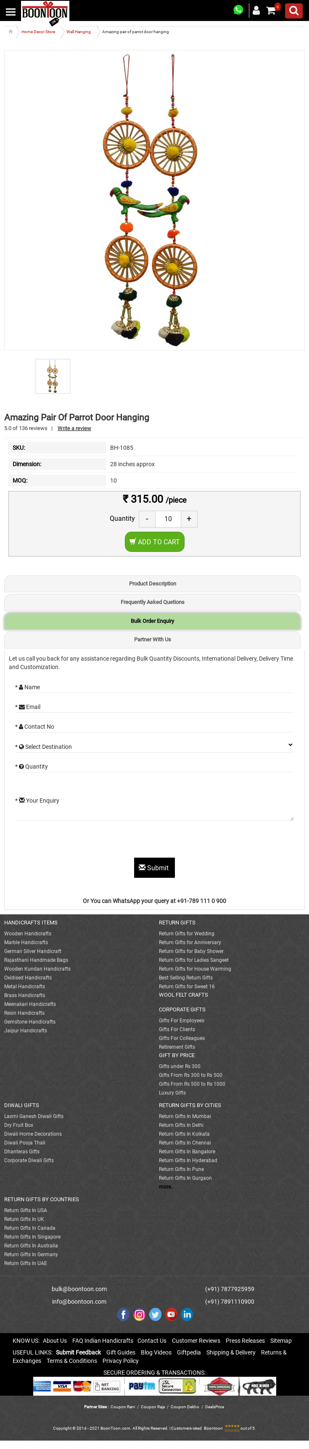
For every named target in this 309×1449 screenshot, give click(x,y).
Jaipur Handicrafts (25, 1031)
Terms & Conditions (72, 1360)
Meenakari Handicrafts (30, 1004)
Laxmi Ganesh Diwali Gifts (33, 1116)
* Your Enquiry (37, 800)
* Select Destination (43, 746)
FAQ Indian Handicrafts (102, 1340)
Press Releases (245, 1340)
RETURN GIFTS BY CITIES (190, 1105)
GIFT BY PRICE (177, 1055)
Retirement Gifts (177, 1047)
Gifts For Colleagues (182, 1038)
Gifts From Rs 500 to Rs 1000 (192, 1084)
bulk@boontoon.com (79, 1289)
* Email (27, 707)
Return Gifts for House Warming (195, 969)
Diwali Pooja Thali (24, 1143)
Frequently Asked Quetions (153, 602)
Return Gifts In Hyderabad (188, 1160)
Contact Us (151, 1340)
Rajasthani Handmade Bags (36, 960)
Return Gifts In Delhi (181, 1125)
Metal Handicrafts (24, 987)
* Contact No (34, 726)
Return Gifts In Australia (31, 1246)
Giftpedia (189, 1352)
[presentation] (79, 841)
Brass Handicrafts (24, 995)
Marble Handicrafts (26, 942)
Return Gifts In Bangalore (187, 1152)
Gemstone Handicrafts (29, 1022)
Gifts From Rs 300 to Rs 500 (190, 1075)
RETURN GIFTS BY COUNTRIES (41, 1199)
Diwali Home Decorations (33, 1134)
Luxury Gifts (172, 1093)
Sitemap (281, 1340)
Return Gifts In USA (25, 1210)
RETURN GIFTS (177, 922)
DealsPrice (214, 1406)
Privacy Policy (121, 1360)
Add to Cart (154, 542)
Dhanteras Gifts (22, 1152)
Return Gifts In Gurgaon (185, 1178)
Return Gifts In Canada (29, 1228)
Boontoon (213, 1428)
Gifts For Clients (177, 1029)
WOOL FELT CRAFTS (183, 995)
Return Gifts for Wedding (186, 934)
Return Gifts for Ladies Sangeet (194, 960)
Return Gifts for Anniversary (190, 942)
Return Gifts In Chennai (185, 1143)
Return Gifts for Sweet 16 (187, 987)
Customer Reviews (196, 1340)
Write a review (74, 428)
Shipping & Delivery (231, 1352)
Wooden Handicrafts (27, 934)
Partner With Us (152, 639)
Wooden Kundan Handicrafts (37, 969)
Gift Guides (120, 1352)
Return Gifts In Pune (181, 1169)
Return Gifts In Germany (31, 1254)
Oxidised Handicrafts (28, 978)
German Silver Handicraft (32, 951)
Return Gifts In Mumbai (185, 1116)
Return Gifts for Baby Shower (191, 951)
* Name (27, 687)
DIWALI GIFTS (21, 1105)
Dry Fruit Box (18, 1125)
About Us (55, 1340)
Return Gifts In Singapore (32, 1237)
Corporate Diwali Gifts (29, 1160)
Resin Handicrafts (24, 1013)
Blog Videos (156, 1352)
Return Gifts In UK (24, 1219)
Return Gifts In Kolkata (184, 1134)
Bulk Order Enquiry (152, 621)
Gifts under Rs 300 (180, 1066)
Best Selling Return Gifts (186, 978)
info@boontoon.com (79, 1301)
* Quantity (31, 766)
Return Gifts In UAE (25, 1263)
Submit (154, 868)
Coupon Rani (123, 1406)
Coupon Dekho (185, 1406)
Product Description (152, 583)
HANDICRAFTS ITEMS (31, 922)
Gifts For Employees (181, 1021)
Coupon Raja (153, 1406)
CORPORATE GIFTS (182, 1009)
